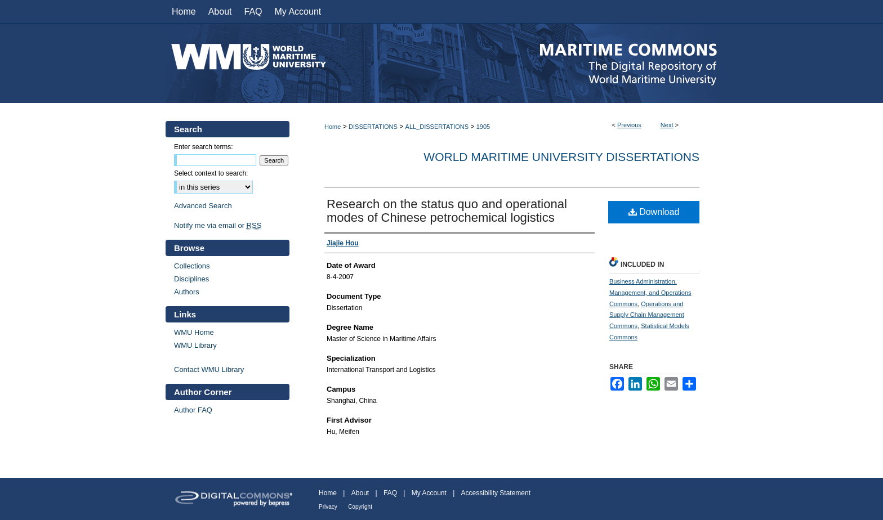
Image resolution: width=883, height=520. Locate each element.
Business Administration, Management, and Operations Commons (650, 292)
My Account (429, 493)
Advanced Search (203, 205)
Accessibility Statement (495, 493)
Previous (629, 125)
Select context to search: (211, 173)
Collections (192, 266)
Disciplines (191, 279)
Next (667, 125)
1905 (483, 126)
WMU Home (194, 332)
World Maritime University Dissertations (561, 156)
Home (332, 126)
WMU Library (195, 345)
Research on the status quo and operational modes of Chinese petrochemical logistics (447, 211)
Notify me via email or (217, 225)
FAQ (390, 493)
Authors (186, 292)
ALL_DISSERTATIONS (437, 126)
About (360, 493)
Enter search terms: (203, 147)
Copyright (360, 507)
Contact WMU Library (209, 369)
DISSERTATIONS (373, 126)
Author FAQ (193, 410)
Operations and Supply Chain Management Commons (646, 315)
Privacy (328, 507)
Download (654, 212)
